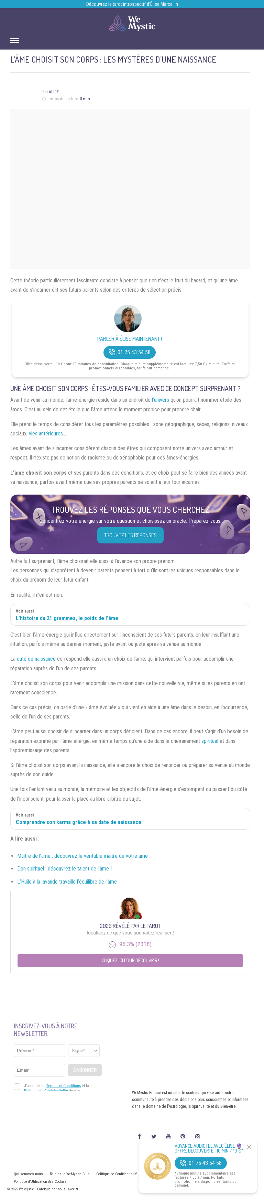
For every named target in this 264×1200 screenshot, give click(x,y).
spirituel (209, 741)
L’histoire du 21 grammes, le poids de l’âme (67, 618)
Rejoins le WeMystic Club (69, 1174)
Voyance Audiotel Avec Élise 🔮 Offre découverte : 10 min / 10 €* (209, 1148)
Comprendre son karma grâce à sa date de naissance (78, 822)
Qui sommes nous (28, 1174)
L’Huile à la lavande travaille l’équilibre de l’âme (67, 881)
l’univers (160, 400)
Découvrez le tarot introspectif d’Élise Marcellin (132, 4)
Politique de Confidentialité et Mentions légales (132, 1174)
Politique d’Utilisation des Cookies (40, 1181)
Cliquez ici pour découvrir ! (130, 960)
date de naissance (36, 659)
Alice (54, 91)
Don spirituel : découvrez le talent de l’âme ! (64, 868)
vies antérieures (46, 433)
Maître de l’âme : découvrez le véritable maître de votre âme (82, 856)
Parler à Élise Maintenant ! (129, 339)
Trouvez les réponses (130, 535)
